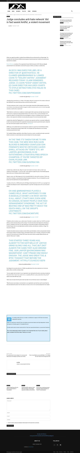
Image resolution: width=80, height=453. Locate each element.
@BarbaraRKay (26, 75)
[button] (71, 11)
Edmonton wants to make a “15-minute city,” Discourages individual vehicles (66, 27)
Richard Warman (10, 64)
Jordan (10, 25)
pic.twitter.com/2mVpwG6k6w (24, 93)
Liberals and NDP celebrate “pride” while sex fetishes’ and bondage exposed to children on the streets (28, 388)
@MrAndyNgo (24, 191)
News (13, 11)
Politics (24, 11)
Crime (29, 11)
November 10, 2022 (34, 96)
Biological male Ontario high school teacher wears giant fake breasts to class (66, 42)
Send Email (31, 446)
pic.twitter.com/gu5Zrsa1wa (24, 162)
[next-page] (9, 393)
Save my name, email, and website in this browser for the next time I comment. (23, 422)
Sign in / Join (9, 0)
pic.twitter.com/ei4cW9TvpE (24, 213)
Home (9, 11)
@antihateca (29, 73)
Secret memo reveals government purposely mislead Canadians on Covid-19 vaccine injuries (42, 388)
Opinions (34, 11)
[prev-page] (7, 393)
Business (18, 11)
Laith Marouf (29, 123)
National (11, 14)
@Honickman (24, 152)
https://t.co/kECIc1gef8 (32, 260)
